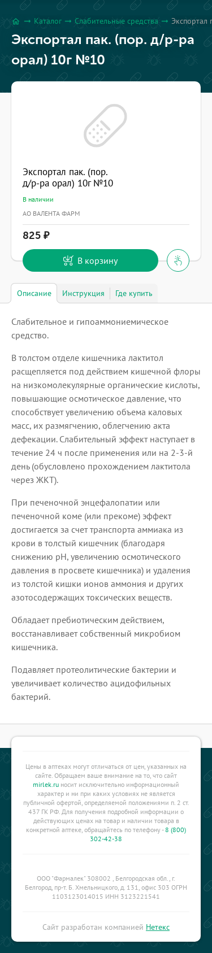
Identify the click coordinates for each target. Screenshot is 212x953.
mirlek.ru (46, 784)
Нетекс (158, 927)
